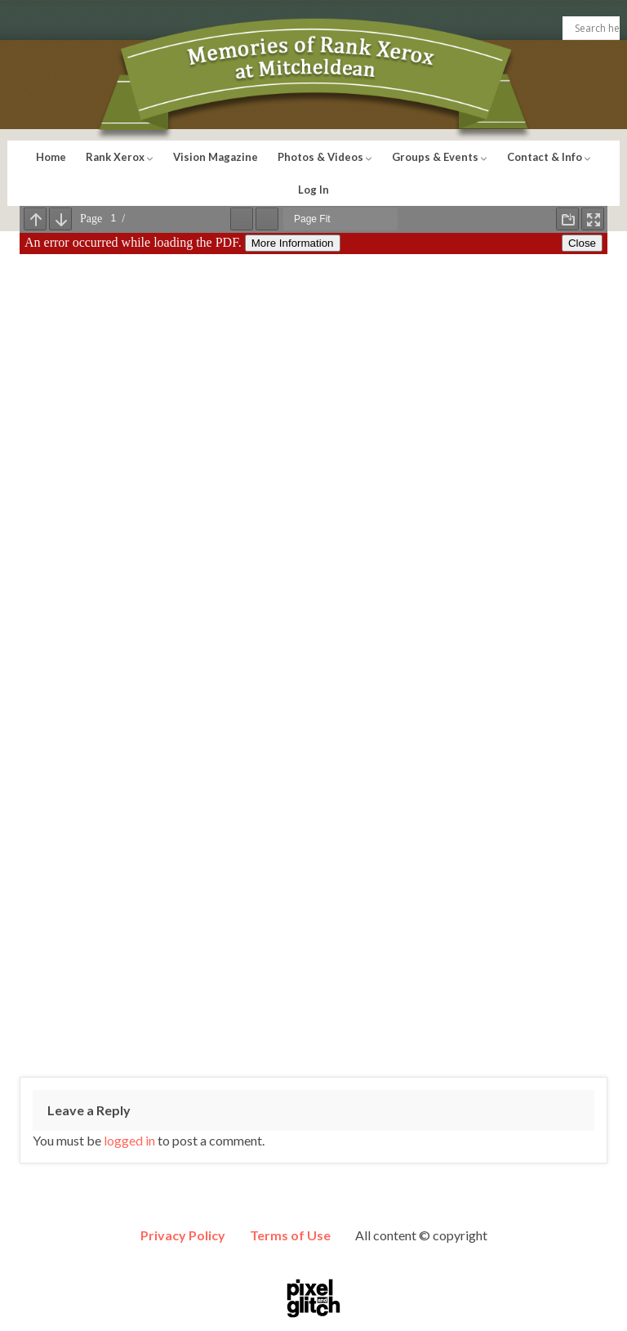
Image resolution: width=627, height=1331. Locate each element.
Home (51, 156)
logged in (129, 1140)
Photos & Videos (325, 156)
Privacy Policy (182, 1235)
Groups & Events (439, 156)
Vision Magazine (215, 156)
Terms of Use (290, 1235)
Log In (313, 189)
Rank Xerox (119, 156)
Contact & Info (549, 156)
